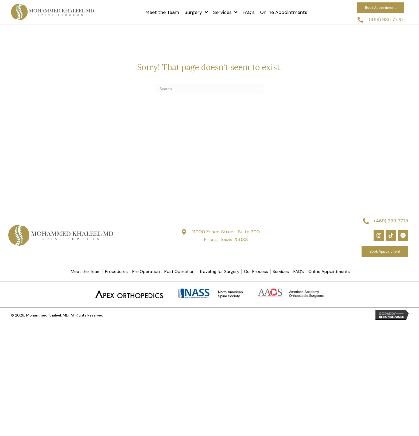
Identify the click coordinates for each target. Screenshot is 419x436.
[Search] (209, 88)
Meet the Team (85, 271)
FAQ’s (298, 271)
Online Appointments (329, 271)
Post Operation (179, 271)
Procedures (116, 271)
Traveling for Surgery (219, 271)
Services (281, 271)
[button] (380, 7)
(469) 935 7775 (386, 19)
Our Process (256, 271)
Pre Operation (146, 271)
